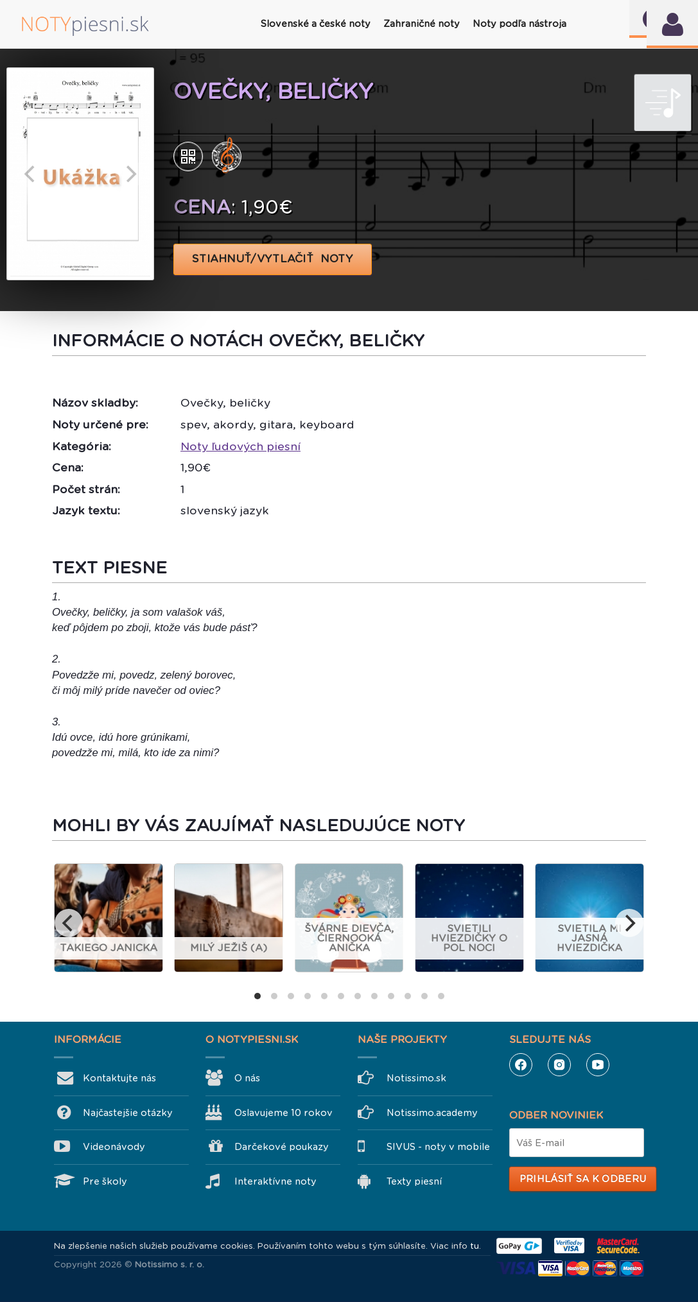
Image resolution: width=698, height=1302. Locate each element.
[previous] (31, 174)
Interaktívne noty (275, 1181)
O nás (247, 1078)
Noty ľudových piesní (240, 446)
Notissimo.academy (432, 1113)
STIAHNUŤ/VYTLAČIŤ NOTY (272, 259)
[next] (130, 174)
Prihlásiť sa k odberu (582, 1179)
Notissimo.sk (416, 1078)
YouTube (597, 1064)
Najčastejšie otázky (128, 1113)
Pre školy (105, 1181)
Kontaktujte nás (119, 1078)
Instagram (559, 1064)
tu (474, 1246)
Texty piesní (414, 1181)
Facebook (520, 1064)
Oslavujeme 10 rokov (283, 1113)
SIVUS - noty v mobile (438, 1147)
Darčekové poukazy (281, 1147)
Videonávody (114, 1147)
